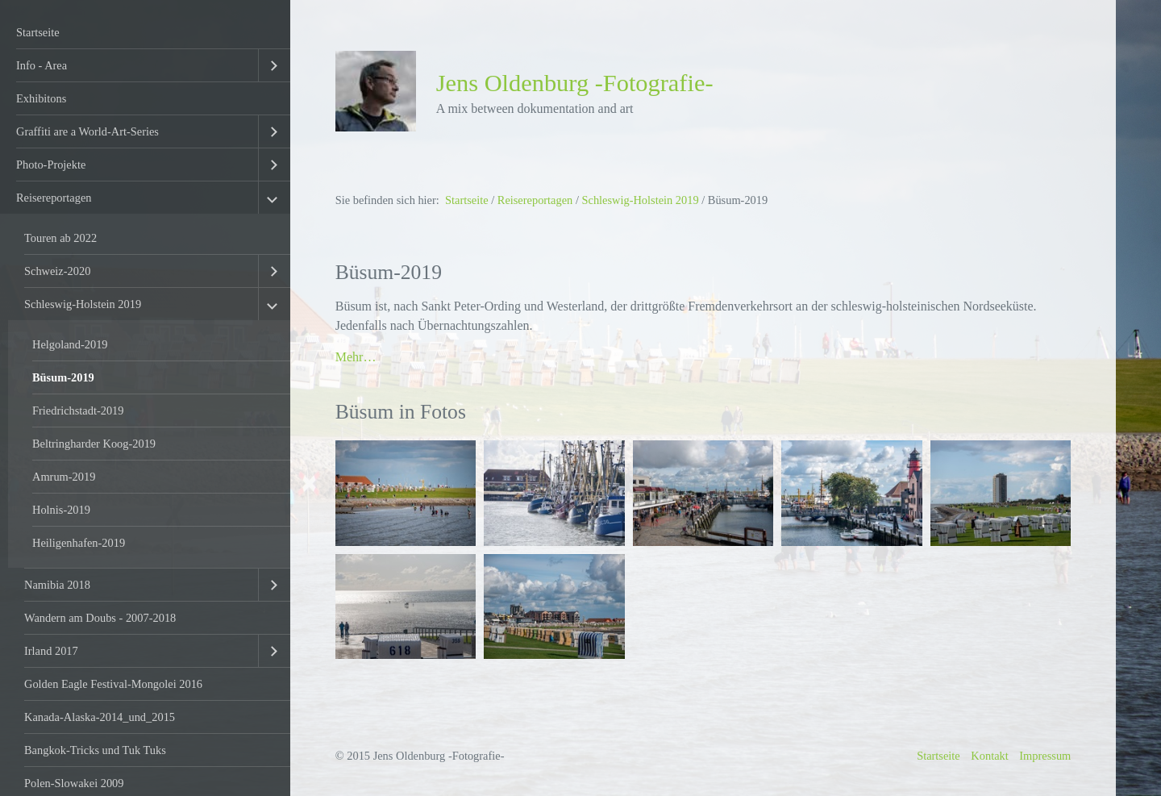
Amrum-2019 (63, 476)
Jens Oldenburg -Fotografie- (575, 83)
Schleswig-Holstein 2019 (82, 304)
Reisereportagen (54, 197)
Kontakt (989, 755)
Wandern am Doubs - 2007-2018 (100, 617)
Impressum (1045, 755)
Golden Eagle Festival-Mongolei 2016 (113, 683)
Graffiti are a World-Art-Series (87, 131)
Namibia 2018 (57, 584)
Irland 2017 (51, 650)
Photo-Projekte (50, 164)
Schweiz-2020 (57, 271)
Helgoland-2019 (70, 344)
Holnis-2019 (61, 509)
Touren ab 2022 (60, 237)
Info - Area (41, 65)
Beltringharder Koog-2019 (94, 443)
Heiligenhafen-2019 (78, 542)
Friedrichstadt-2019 (78, 410)
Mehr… (356, 357)
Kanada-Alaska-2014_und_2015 (99, 717)
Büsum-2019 (63, 377)
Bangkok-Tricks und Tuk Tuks (95, 750)
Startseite (38, 32)
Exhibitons (41, 98)
